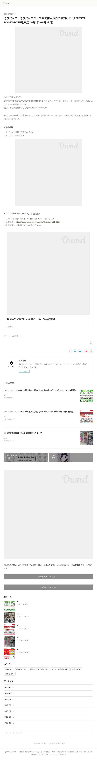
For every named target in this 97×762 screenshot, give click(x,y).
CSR (8, 672)
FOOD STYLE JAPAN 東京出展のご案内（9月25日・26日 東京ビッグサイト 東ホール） (48, 652)
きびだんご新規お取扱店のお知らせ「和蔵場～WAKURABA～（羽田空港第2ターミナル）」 (50, 617)
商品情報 (21, 672)
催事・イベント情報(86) (11, 338)
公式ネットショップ (48, 591)
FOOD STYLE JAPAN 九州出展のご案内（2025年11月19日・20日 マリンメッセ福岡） (40, 393)
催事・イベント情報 (38, 672)
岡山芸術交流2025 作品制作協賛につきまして (23, 436)
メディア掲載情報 (60, 672)
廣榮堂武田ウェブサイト (48, 580)
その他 (9, 677)
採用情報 (76, 672)
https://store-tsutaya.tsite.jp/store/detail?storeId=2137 (38, 222)
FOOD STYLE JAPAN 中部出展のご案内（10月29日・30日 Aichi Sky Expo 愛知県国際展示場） (44, 414)
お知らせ (6, 3)
